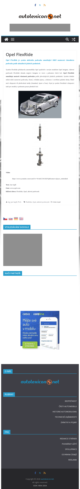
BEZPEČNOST (71, 401)
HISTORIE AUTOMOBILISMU (65, 411)
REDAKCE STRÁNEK (68, 438)
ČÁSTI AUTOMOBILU (68, 406)
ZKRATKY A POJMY (69, 422)
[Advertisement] (40, 27)
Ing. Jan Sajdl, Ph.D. (15, 202)
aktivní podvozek (43, 202)
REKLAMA (72, 460)
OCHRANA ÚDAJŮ (69, 454)
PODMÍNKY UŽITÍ (69, 444)
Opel (34, 202)
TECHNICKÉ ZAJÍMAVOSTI (66, 417)
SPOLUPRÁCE (71, 449)
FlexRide (29, 202)
